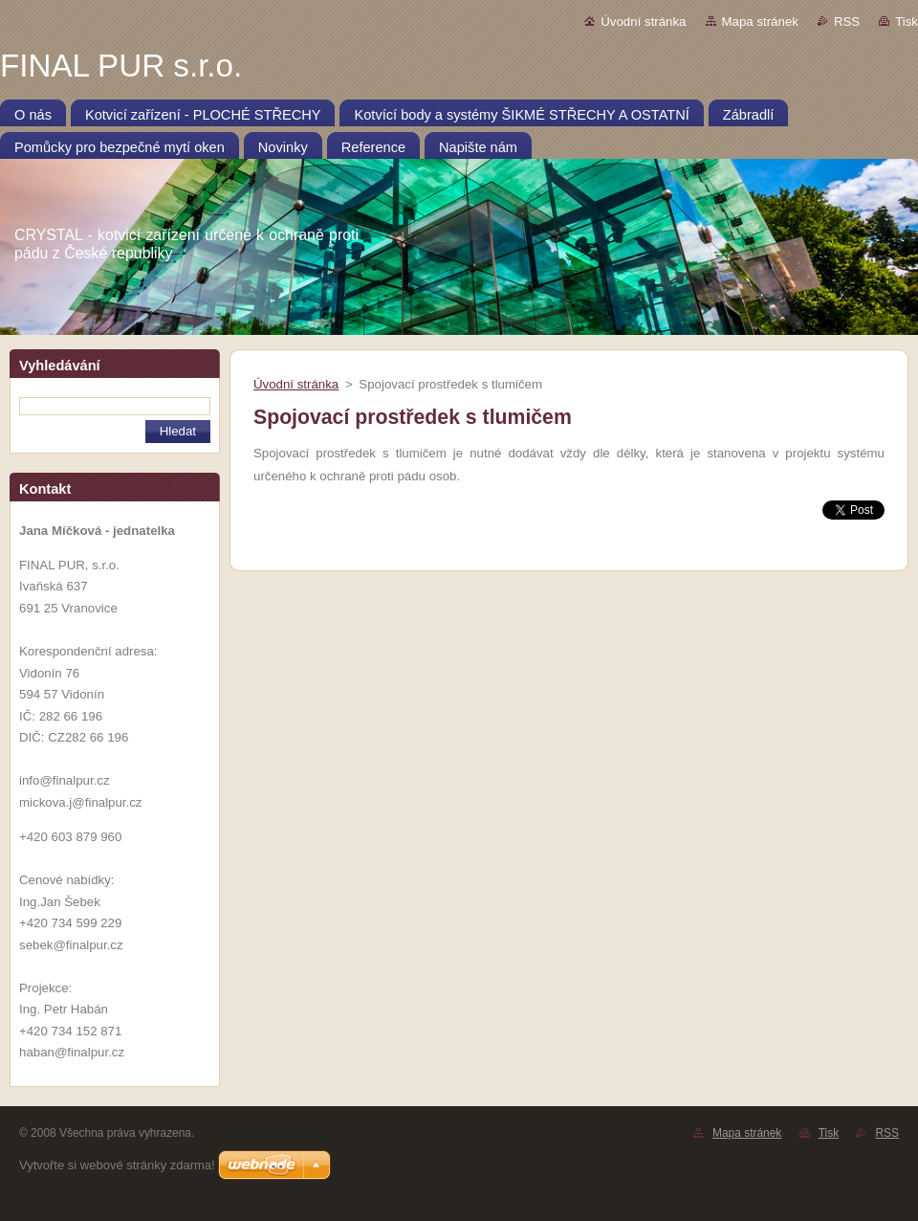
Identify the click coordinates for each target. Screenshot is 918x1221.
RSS (847, 21)
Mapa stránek (760, 21)
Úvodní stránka (643, 21)
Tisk (906, 21)
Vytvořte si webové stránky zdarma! (117, 1165)
